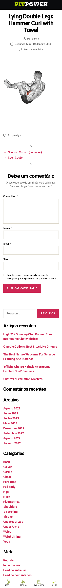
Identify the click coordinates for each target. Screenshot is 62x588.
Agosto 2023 (11, 408)
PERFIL (7, 585)
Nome (7, 228)
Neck (6, 496)
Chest (7, 477)
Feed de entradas (14, 570)
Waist (7, 531)
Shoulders (10, 506)
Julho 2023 (10, 413)
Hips (6, 491)
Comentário (10, 196)
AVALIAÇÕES (38, 585)
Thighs (7, 516)
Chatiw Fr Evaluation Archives (22, 379)
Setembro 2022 (13, 433)
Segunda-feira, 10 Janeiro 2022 (33, 44)
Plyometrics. (11, 501)
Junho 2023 (11, 418)
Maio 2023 (10, 423)
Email (7, 243)
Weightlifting (12, 536)
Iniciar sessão (12, 565)
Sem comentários (33, 49)
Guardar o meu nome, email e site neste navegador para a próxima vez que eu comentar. (32, 277)
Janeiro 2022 (12, 443)
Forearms (9, 482)
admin (35, 38)
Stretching (10, 511)
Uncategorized (13, 521)
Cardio (7, 472)
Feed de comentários (17, 575)
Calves (7, 467)
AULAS (54, 585)
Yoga (6, 541)
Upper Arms (11, 526)
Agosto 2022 (11, 438)
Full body (9, 487)
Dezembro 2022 (13, 428)
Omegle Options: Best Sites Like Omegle (30, 346)
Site (5, 259)
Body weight (15, 135)
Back (6, 462)
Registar (9, 560)
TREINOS (23, 585)
